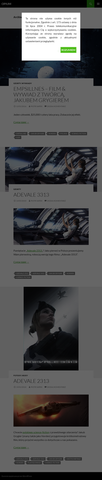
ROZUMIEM (68, 49)
